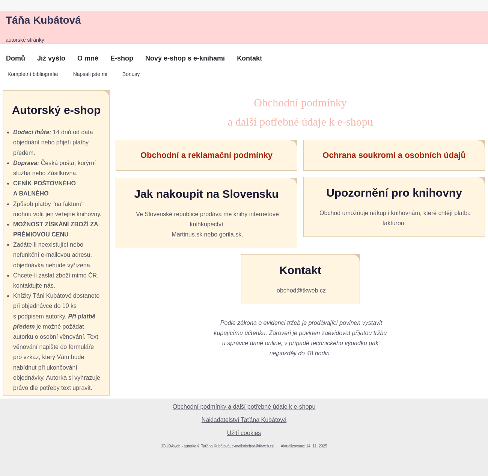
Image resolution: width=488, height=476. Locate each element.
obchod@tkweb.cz (301, 290)
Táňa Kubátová (43, 20)
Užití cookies (244, 433)
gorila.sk (230, 234)
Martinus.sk (187, 234)
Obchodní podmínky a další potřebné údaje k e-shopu (244, 406)
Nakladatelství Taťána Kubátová (244, 420)
